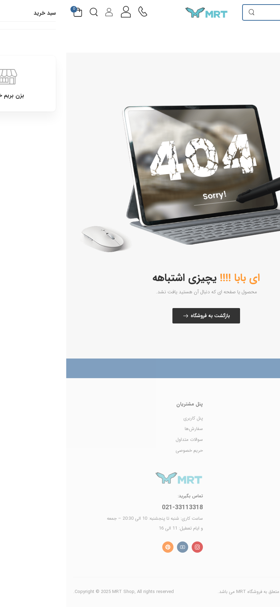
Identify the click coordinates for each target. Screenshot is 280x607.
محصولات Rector (256, 439)
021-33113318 (116, 507)
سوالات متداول (123, 439)
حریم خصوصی (123, 450)
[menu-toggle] (269, 12)
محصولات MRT (258, 428)
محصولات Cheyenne (253, 418)
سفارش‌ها (127, 428)
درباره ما (265, 483)
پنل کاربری (127, 418)
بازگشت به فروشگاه (144, 316)
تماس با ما (263, 494)
